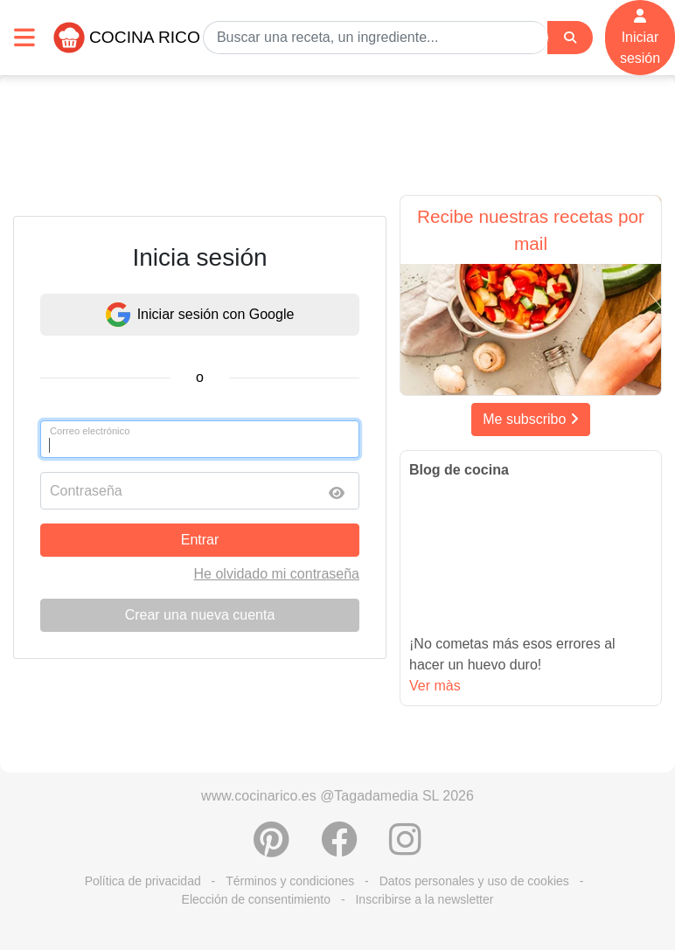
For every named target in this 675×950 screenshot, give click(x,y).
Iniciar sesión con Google (200, 314)
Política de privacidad (143, 881)
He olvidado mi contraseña (276, 573)
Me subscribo (531, 419)
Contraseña (86, 490)
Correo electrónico (89, 431)
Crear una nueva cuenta (200, 614)
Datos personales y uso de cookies (474, 881)
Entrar (200, 539)
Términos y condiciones (290, 881)
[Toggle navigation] (24, 37)
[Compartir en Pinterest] (271, 849)
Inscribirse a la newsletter (424, 899)
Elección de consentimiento (256, 899)
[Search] (570, 38)
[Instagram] (405, 849)
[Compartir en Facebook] (339, 849)
